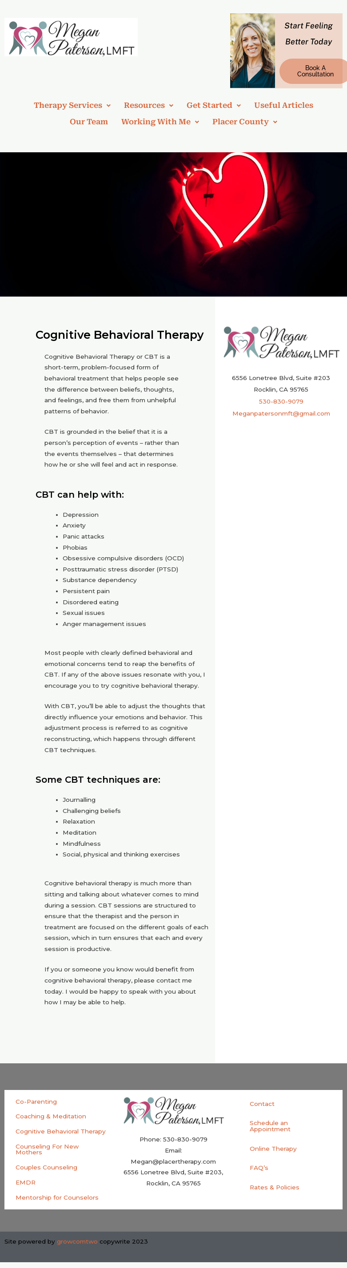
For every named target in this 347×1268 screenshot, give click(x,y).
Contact (262, 1103)
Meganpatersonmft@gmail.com (281, 413)
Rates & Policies (274, 1187)
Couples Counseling (46, 1167)
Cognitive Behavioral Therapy (61, 1131)
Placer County (244, 121)
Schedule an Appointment (270, 1126)
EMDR (26, 1182)
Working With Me (160, 121)
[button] (72, 105)
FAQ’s (259, 1167)
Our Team (89, 121)
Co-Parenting (36, 1101)
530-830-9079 (281, 401)
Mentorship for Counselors (57, 1197)
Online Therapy (273, 1148)
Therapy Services (72, 105)
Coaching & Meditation (51, 1116)
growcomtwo (77, 1241)
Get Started (214, 105)
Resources (148, 105)
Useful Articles (283, 105)
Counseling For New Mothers (47, 1149)
